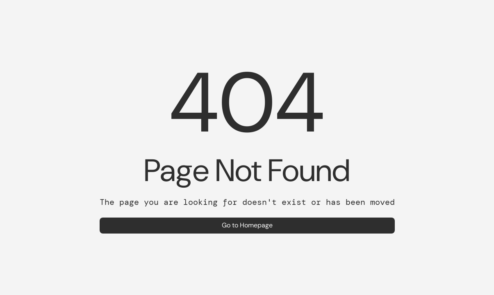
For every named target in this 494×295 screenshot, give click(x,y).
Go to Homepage (247, 225)
